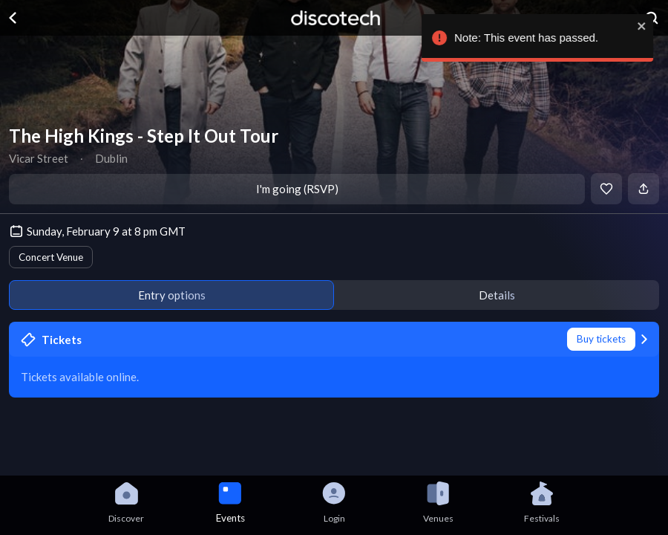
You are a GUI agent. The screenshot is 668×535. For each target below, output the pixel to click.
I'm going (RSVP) (297, 188)
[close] (643, 26)
